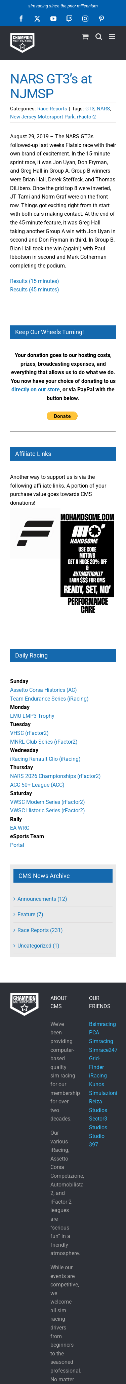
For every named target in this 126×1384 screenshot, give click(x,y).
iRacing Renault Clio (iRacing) (45, 759)
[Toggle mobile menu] (112, 36)
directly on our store (35, 389)
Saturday (21, 793)
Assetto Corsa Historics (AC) (43, 690)
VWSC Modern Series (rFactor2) (47, 802)
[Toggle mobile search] (98, 36)
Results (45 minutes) (34, 289)
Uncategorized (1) (38, 946)
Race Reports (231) (40, 930)
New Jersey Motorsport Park (42, 117)
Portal (17, 845)
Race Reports (52, 109)
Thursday (21, 767)
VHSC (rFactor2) (29, 733)
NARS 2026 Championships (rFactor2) (55, 776)
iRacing (98, 1075)
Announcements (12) (42, 899)
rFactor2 (86, 117)
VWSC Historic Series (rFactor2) (47, 810)
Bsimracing (102, 1024)
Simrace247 (103, 1050)
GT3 (89, 109)
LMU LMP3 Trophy (32, 716)
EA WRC (19, 828)
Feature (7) (30, 914)
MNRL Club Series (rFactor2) (44, 742)
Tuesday (20, 724)
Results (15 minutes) (34, 281)
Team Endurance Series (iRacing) (49, 699)
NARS (103, 109)
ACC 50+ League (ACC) (37, 785)
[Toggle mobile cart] (85, 36)
